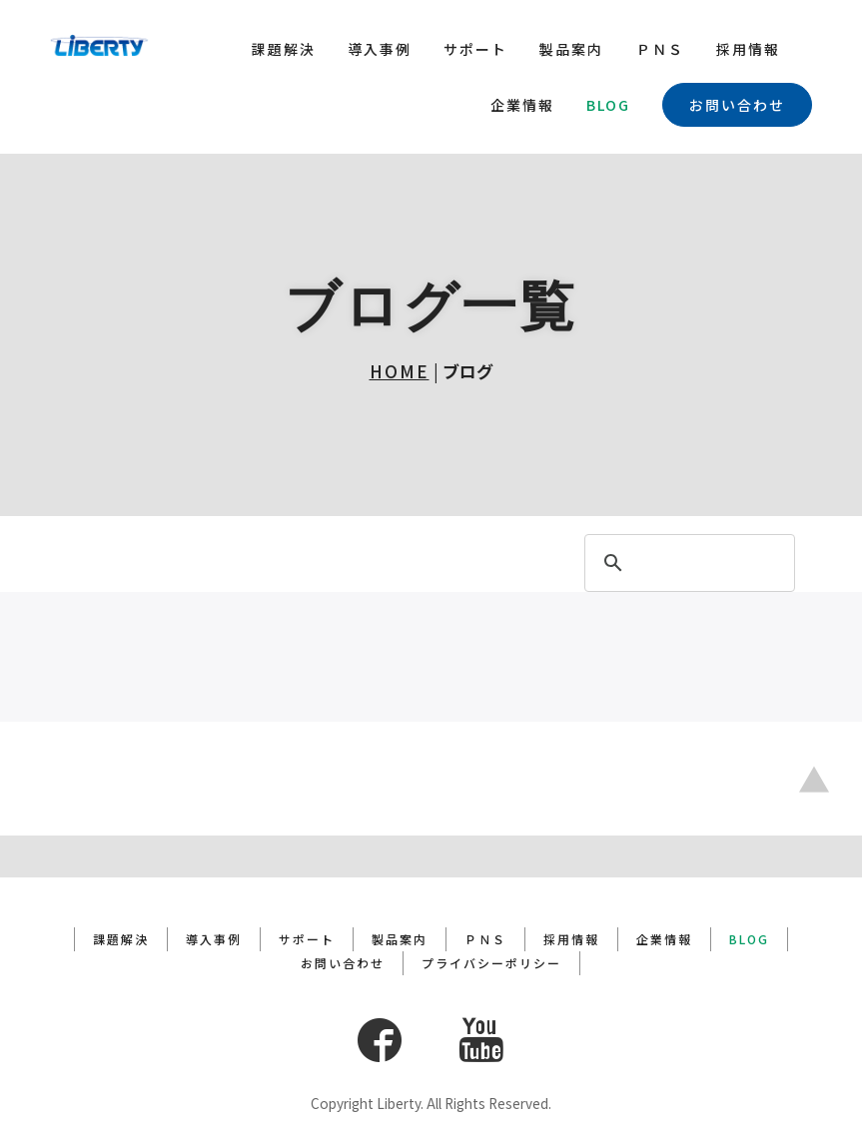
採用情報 (748, 49)
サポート (475, 49)
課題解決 (284, 49)
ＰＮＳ (660, 49)
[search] (686, 564)
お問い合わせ (737, 105)
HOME (400, 370)
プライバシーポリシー (491, 921)
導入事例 (380, 49)
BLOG (608, 105)
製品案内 (571, 49)
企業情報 (522, 105)
